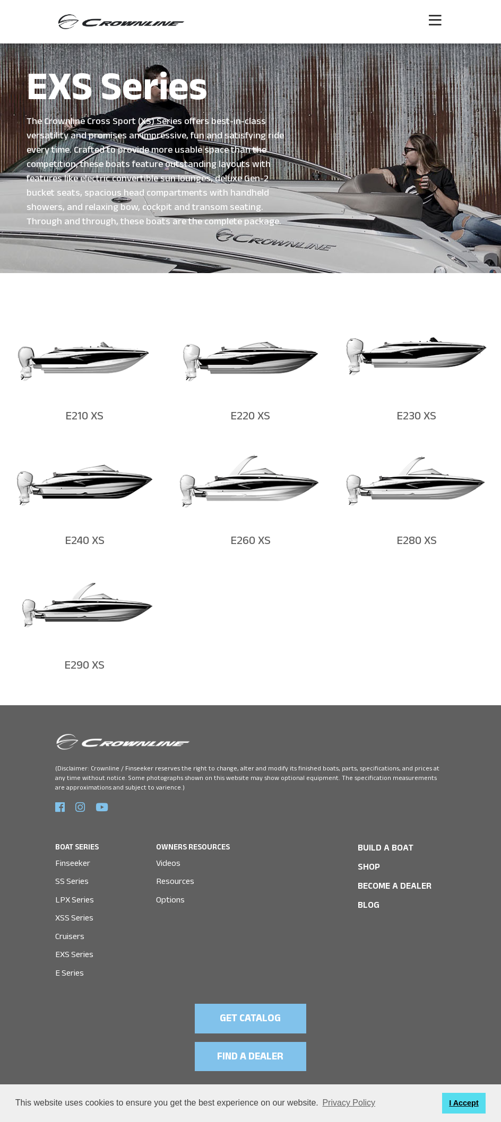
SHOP (367, 862)
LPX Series (73, 895)
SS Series (72, 877)
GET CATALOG (250, 1011)
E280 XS (417, 541)
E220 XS (250, 417)
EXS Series (74, 948)
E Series (69, 965)
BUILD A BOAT (381, 844)
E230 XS (416, 417)
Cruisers (69, 930)
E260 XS (250, 541)
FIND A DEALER (250, 1047)
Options (170, 895)
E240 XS (84, 541)
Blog (367, 897)
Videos (168, 860)
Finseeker (72, 860)
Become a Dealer (389, 880)
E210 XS (84, 417)
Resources (175, 877)
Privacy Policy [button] (348, 1102)
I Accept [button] (463, 1103)
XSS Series (74, 913)
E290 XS (84, 664)
